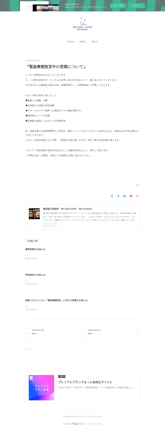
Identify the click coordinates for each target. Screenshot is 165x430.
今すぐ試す (118, 5)
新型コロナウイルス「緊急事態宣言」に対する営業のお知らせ (56, 301)
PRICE (95, 41)
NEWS (83, 41)
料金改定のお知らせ (35, 275)
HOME (70, 41)
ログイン (137, 5)
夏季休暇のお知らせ (35, 249)
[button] (70, 41)
